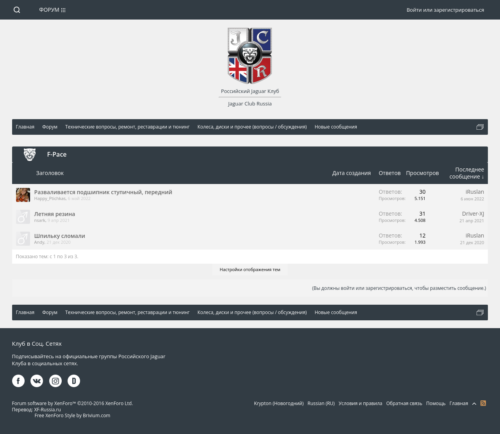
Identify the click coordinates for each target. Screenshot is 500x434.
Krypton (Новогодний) (279, 403)
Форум (49, 9)
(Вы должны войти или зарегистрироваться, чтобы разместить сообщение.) (399, 288)
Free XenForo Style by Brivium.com (72, 415)
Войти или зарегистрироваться (445, 9)
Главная (459, 403)
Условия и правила (360, 403)
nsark (39, 220)
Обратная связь (404, 403)
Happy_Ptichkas (50, 198)
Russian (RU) (321, 403)
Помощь (436, 403)
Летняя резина (54, 214)
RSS (483, 403)
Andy (39, 242)
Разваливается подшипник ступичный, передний (103, 192)
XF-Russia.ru (47, 409)
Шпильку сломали (59, 235)
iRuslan (475, 191)
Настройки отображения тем (250, 269)
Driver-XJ (473, 213)
